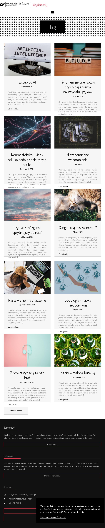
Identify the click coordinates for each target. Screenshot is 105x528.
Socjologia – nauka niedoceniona (78, 302)
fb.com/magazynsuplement (20, 498)
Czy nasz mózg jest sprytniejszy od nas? (27, 230)
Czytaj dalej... (13, 109)
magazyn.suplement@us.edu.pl (22, 494)
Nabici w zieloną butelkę (78, 372)
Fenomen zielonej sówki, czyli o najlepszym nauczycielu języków (77, 87)
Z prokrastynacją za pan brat (27, 375)
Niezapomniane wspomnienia (78, 157)
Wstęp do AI (27, 82)
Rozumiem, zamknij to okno (53, 517)
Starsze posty (16, 410)
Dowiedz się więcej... (52, 476)
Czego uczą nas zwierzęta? (78, 227)
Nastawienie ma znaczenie (27, 300)
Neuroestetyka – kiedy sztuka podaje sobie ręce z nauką (27, 159)
